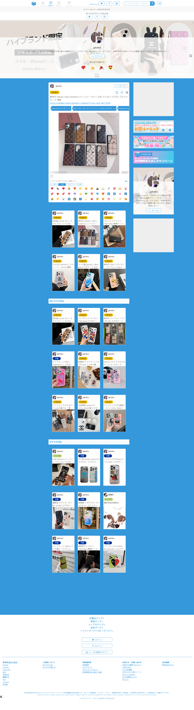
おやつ (70, 184)
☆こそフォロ (97, 56)
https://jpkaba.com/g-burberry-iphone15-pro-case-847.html (80, 103)
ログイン (97, 639)
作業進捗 (54, 92)
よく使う (54, 184)
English (5, 665)
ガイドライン (87, 667)
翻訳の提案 (12, 662)
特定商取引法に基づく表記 (92, 672)
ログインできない (128, 674)
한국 (4, 672)
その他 (79, 184)
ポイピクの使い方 (49, 667)
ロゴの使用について (129, 677)
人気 (62, 184)
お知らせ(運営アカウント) (131, 665)
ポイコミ (125, 679)
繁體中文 (6, 677)
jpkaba (97, 47)
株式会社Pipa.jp (168, 665)
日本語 (5, 684)
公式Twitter (126, 667)
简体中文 (6, 674)
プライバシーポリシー (90, 670)
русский (6, 682)
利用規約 (85, 665)
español (6, 667)
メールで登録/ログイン (97, 652)
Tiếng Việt (6, 670)
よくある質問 (127, 670)
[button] (1, 697)
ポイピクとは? (48, 665)
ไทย (4, 679)
